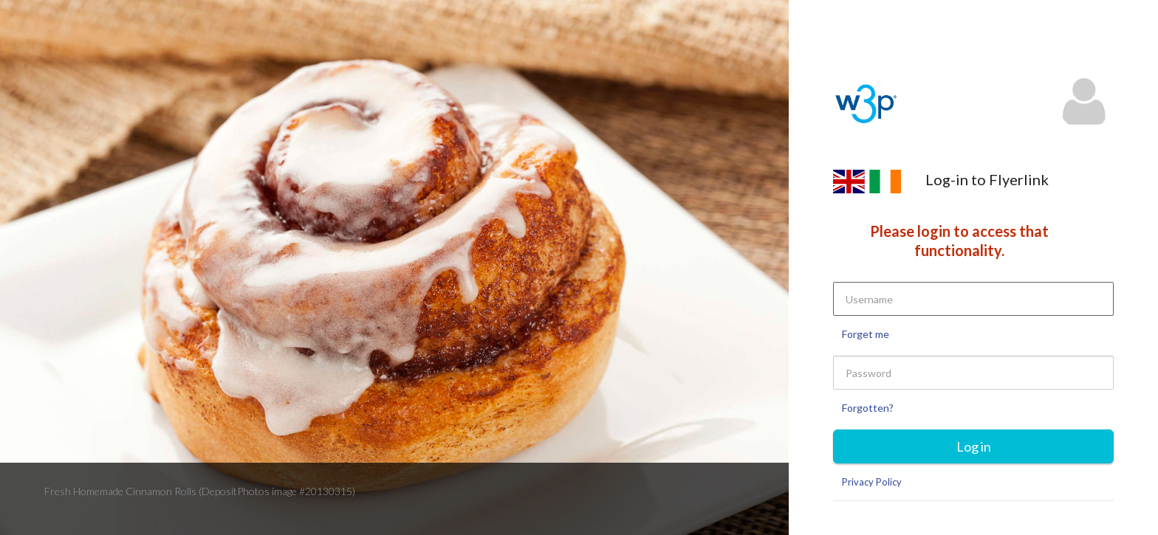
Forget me (865, 334)
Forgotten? (868, 407)
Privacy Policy (872, 482)
